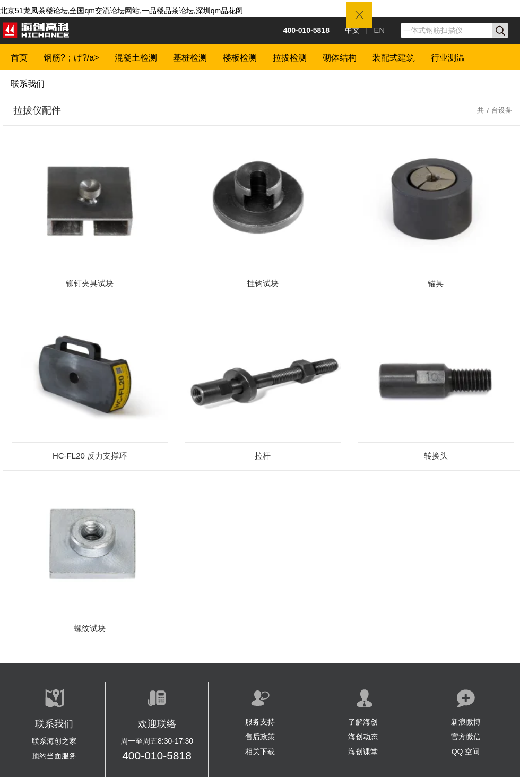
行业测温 (448, 57)
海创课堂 (363, 751)
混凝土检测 (136, 57)
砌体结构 (340, 57)
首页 (19, 57)
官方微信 (466, 736)
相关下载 (260, 751)
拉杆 (263, 455)
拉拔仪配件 (37, 110)
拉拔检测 (290, 57)
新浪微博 (466, 722)
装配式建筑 (393, 57)
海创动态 (363, 736)
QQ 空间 (466, 751)
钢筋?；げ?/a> (71, 57)
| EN (375, 29)
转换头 (436, 455)
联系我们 (28, 83)
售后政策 (260, 736)
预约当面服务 (54, 756)
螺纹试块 (90, 628)
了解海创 (363, 722)
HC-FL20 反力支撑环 (90, 455)
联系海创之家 (54, 741)
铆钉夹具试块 (90, 283)
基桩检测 (190, 57)
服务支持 (260, 722)
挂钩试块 (263, 283)
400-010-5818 (157, 755)
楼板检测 (240, 57)
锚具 (436, 283)
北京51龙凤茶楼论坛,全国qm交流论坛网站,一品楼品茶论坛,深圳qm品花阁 (121, 10)
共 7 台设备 (494, 110)
